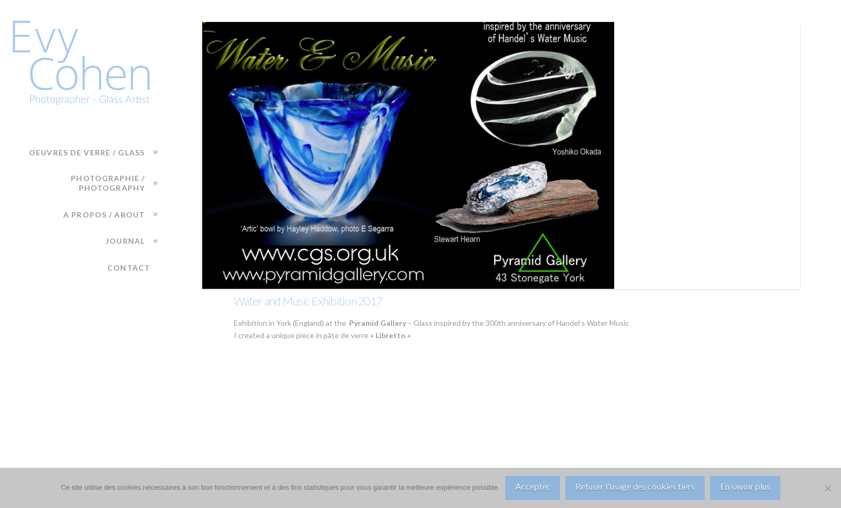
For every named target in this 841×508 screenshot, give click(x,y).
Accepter (532, 486)
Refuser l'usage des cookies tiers (635, 486)
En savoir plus (745, 486)
